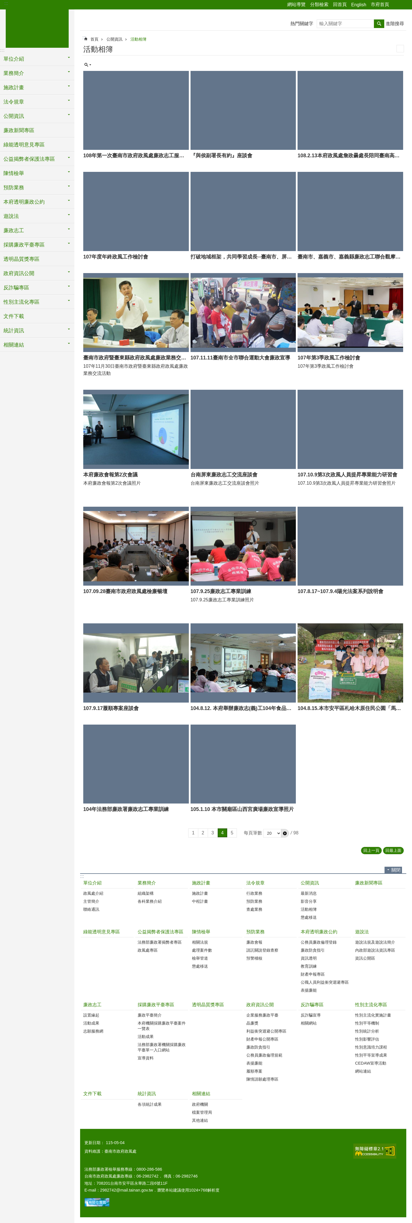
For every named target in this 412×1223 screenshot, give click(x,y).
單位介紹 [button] (13, 59)
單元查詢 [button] (87, 65)
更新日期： (94, 1142)
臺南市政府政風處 (37, 28)
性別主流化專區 (371, 1004)
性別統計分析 (367, 1031)
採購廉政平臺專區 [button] (24, 245)
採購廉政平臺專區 (156, 1004)
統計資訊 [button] (13, 330)
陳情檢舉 (201, 931)
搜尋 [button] (379, 23)
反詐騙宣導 (311, 1015)
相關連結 (201, 1093)
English (358, 4)
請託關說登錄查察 (262, 950)
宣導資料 (146, 1058)
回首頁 (340, 4)
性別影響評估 (367, 1039)
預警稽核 (254, 958)
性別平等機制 (367, 1023)
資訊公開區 (365, 958)
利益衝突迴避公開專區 (266, 1031)
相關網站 (309, 1023)
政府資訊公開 (260, 1004)
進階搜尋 (395, 23)
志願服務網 (93, 1031)
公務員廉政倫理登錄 (319, 942)
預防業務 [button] (13, 187)
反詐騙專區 (312, 1004)
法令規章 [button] (13, 102)
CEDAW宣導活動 (370, 1063)
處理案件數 (202, 950)
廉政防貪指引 (313, 950)
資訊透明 (309, 958)
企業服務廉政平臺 (262, 1015)
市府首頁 (380, 4)
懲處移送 (309, 917)
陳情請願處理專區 (262, 1079)
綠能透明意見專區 (24, 145)
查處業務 (254, 909)
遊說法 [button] (11, 216)
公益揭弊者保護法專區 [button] (29, 159)
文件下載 (13, 316)
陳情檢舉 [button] (13, 173)
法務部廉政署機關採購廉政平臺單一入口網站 (162, 1047)
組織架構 (146, 893)
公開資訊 (114, 39)
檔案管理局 (202, 1112)
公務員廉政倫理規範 (264, 1055)
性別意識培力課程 (371, 1047)
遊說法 (362, 931)
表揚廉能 (309, 990)
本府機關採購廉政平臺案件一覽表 (162, 1026)
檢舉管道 (200, 958)
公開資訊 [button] (13, 116)
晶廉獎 (252, 1023)
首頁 (94, 39)
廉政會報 (254, 942)
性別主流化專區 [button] (21, 302)
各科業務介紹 (150, 901)
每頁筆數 (253, 832)
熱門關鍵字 (301, 23)
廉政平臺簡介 (150, 1015)
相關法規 (200, 942)
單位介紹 (92, 882)
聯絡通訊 (91, 909)
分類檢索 (319, 4)
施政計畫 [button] (13, 87)
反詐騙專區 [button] (16, 288)
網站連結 (363, 1071)
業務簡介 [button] (13, 73)
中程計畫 (200, 901)
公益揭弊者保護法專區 (160, 931)
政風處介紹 (93, 893)
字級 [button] (404, 4)
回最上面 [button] (393, 850)
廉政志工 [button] (13, 230)
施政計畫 (201, 882)
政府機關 (200, 1104)
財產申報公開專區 (262, 1039)
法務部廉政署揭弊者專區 (160, 942)
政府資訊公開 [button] (18, 273)
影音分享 (309, 901)
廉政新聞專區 (18, 130)
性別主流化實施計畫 (373, 1015)
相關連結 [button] (13, 345)
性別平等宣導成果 (371, 1055)
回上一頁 (371, 850)
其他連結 (200, 1120)
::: (6, 3)
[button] (285, 833)
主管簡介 (91, 901)
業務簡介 (147, 882)
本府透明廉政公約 (319, 931)
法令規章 (255, 882)
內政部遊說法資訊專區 (375, 950)
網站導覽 (296, 4)
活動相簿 (138, 39)
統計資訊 (147, 1093)
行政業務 (254, 893)
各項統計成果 (150, 1104)
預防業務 (254, 901)
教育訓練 (309, 966)
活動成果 (91, 1023)
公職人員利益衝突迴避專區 (325, 982)
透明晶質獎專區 (21, 259)
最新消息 (309, 893)
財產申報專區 (313, 974)
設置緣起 (91, 1015)
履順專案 (254, 1071)
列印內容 (400, 48)
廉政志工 (92, 1004)
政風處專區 (148, 950)
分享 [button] (396, 4)
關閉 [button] (396, 870)
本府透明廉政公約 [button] (24, 202)
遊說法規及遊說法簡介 (375, 942)
